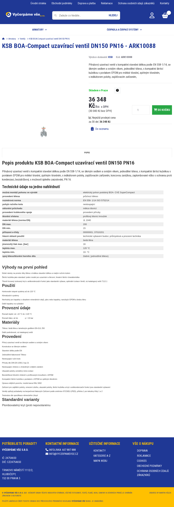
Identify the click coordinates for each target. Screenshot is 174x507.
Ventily (22, 38)
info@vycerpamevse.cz (62, 453)
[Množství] (138, 110)
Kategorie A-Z (101, 455)
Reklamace (107, 3)
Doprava (142, 450)
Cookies (142, 460)
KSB (110, 57)
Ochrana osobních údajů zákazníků (136, 3)
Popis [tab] (87, 152)
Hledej (113, 15)
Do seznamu (100, 129)
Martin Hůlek (165, 493)
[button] (117, 90)
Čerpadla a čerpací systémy (122, 29)
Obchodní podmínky (61, 3)
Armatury (38, 29)
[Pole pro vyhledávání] (86, 15)
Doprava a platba (86, 3)
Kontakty (164, 3)
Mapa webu (100, 460)
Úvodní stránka (38, 3)
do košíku (162, 109)
